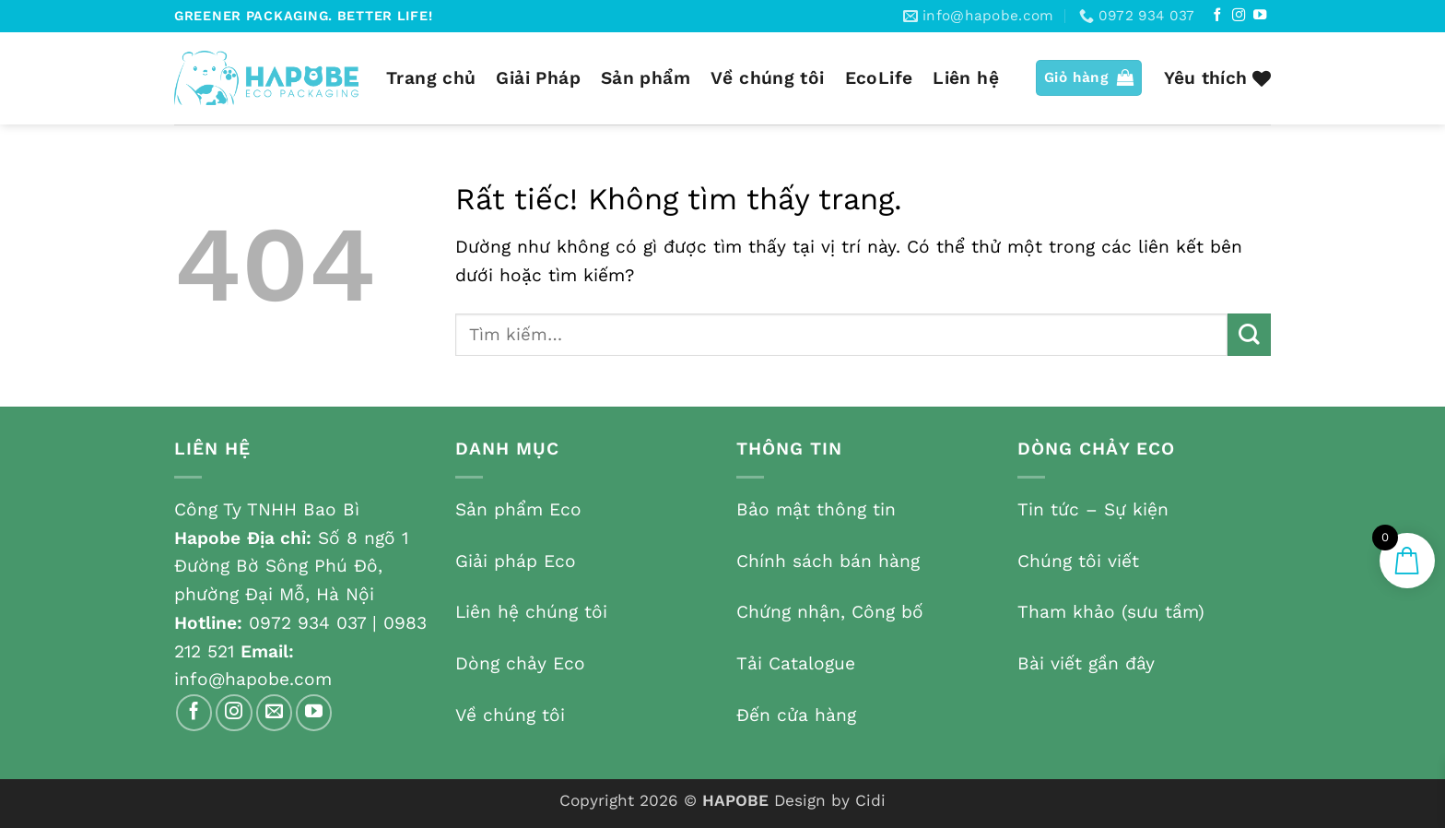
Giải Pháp (538, 78)
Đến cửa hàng (796, 715)
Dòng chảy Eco (520, 663)
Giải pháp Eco (515, 561)
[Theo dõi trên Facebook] (1217, 15)
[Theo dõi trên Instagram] (1238, 15)
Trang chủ (431, 78)
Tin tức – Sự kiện (1093, 509)
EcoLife (879, 78)
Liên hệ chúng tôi (531, 611)
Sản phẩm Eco (518, 509)
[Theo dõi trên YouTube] (1259, 15)
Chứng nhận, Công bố (829, 611)
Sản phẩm (645, 78)
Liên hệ (966, 78)
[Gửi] (1249, 335)
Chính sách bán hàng (828, 561)
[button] (1089, 78)
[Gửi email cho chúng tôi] (274, 712)
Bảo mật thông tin (816, 509)
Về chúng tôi (768, 78)
